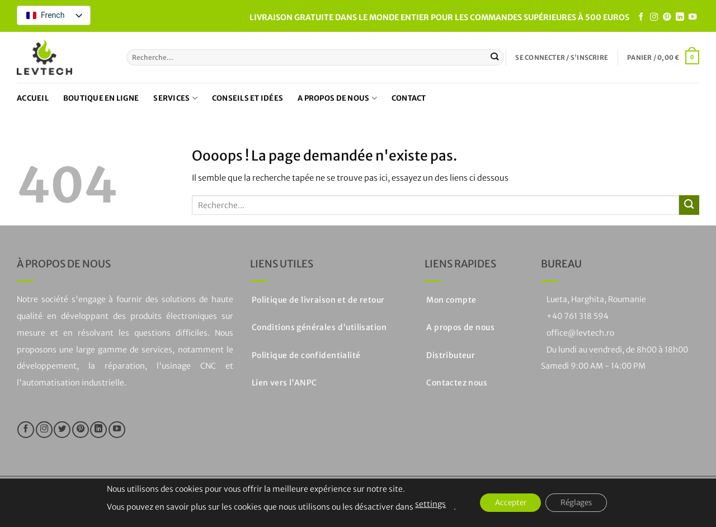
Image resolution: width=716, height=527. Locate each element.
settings (424, 504)
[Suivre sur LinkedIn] (680, 17)
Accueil (33, 98)
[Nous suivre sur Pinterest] (667, 17)
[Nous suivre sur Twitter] (62, 429)
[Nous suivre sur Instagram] (654, 17)
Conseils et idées (247, 98)
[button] (561, 58)
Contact (409, 98)
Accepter (508, 503)
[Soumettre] (494, 57)
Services (175, 98)
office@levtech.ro (580, 333)
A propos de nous (337, 98)
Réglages (579, 503)
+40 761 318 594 (578, 316)
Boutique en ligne (101, 98)
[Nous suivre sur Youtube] (692, 17)
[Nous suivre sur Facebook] (641, 17)
